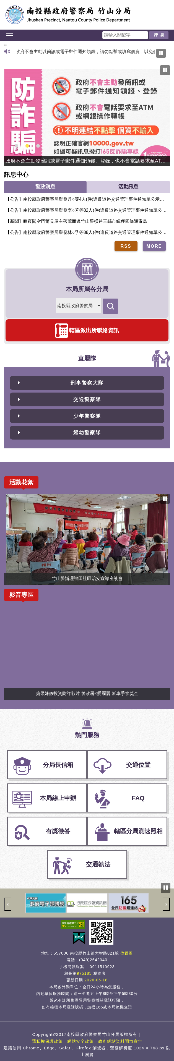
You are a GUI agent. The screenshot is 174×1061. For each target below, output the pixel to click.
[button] (87, 35)
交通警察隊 (87, 399)
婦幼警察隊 (87, 432)
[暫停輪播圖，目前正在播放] (165, 70)
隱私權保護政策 (47, 1041)
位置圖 (126, 953)
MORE (154, 246)
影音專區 (21, 594)
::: (5, 45)
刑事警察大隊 (87, 383)
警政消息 (45, 186)
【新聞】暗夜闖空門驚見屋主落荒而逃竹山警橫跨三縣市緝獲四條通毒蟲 (76, 221)
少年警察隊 (87, 416)
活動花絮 (21, 482)
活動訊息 (128, 186)
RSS (126, 246)
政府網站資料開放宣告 (120, 1041)
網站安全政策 (80, 1041)
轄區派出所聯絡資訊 (94, 330)
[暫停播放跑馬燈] (161, 53)
